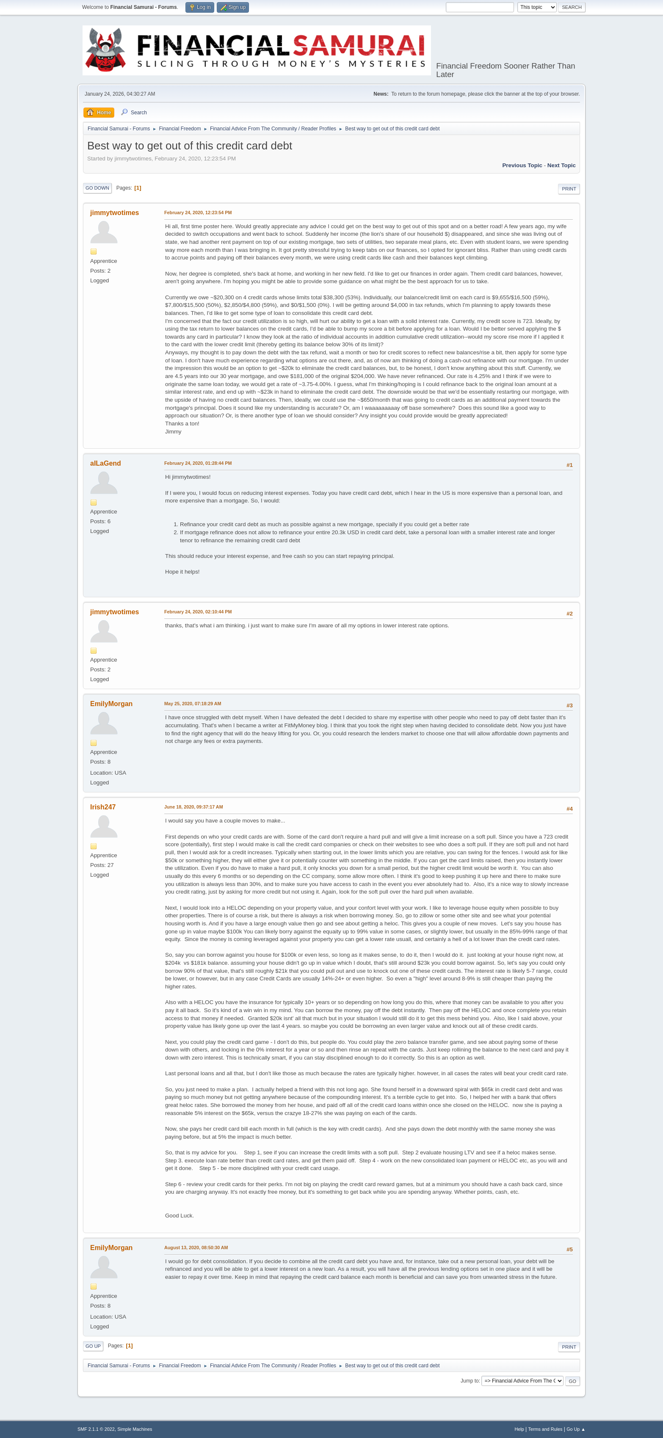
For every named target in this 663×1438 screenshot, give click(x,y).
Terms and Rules (545, 1429)
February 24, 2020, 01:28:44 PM (198, 463)
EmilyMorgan (111, 703)
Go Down (97, 187)
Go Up (93, 1346)
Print (569, 188)
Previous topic (522, 165)
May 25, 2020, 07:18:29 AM (192, 703)
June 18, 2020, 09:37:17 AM (193, 806)
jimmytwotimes (114, 212)
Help (519, 1429)
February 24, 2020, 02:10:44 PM (198, 611)
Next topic (561, 165)
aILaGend (105, 463)
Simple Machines (134, 1429)
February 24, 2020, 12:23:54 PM (198, 212)
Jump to (470, 1381)
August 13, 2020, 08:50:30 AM (196, 1247)
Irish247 (103, 807)
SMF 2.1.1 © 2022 (96, 1429)
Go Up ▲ (576, 1429)
